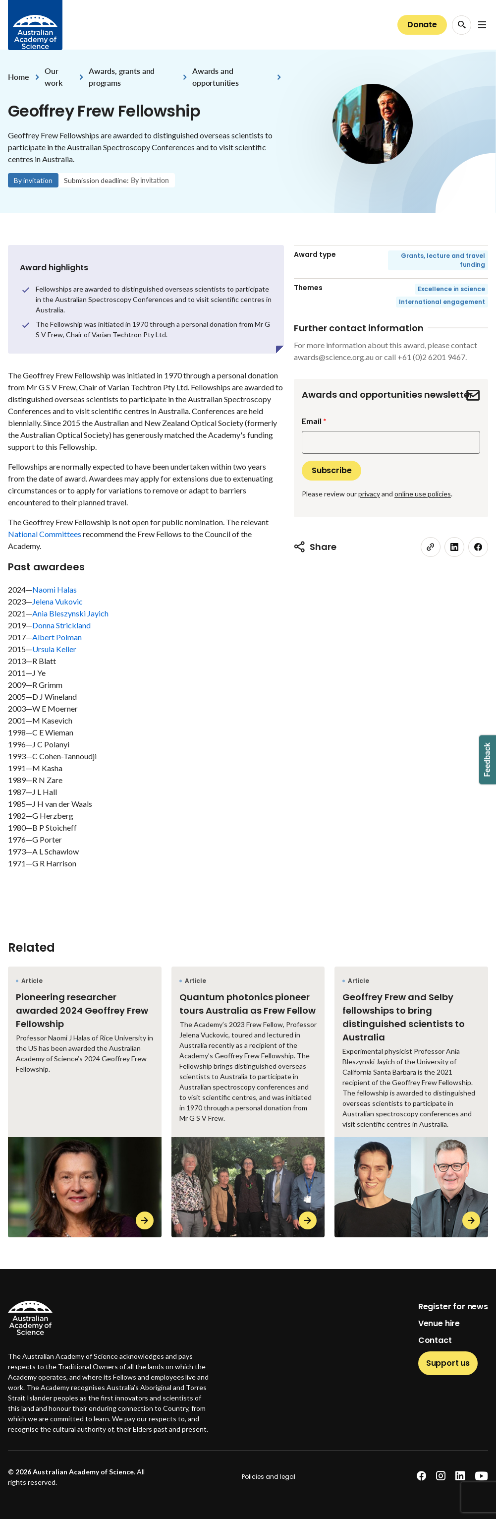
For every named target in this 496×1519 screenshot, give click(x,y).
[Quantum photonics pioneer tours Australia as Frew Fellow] (248, 1102)
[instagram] (440, 1476)
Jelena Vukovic (57, 601)
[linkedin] (454, 547)
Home (18, 76)
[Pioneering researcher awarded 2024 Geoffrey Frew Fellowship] (85, 1102)
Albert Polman (57, 637)
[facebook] (478, 547)
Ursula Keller (54, 649)
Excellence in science (451, 289)
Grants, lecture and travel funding (443, 260)
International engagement (442, 302)
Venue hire (439, 1323)
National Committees (44, 534)
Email (312, 420)
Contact (435, 1340)
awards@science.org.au (334, 357)
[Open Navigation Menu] (482, 25)
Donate (422, 24)
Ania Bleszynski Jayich (70, 613)
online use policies (422, 493)
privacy (369, 493)
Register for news (453, 1306)
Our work (53, 76)
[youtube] (481, 1476)
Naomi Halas (54, 589)
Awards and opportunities (215, 76)
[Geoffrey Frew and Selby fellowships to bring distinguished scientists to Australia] (411, 1102)
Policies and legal (268, 1476)
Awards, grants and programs (122, 76)
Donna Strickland (61, 625)
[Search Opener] (461, 25)
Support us (448, 1363)
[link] (431, 547)
